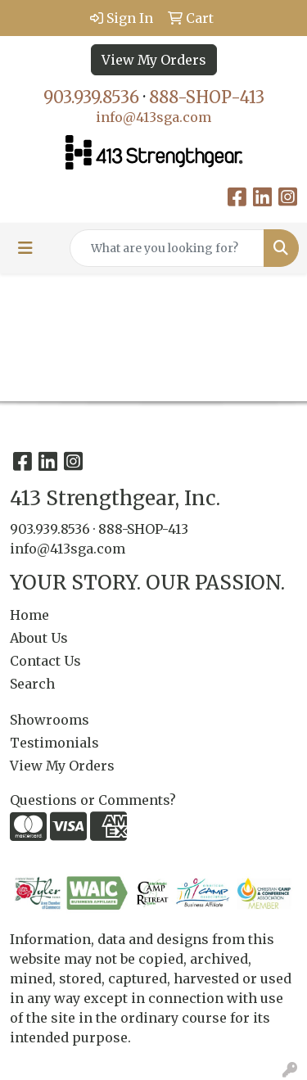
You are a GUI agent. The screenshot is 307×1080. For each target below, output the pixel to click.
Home (29, 615)
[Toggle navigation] (25, 248)
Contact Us (45, 661)
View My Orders (154, 60)
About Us (39, 638)
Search (32, 684)
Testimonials (54, 742)
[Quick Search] (167, 248)
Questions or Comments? (93, 800)
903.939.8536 (91, 97)
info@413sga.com (153, 117)
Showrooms (49, 720)
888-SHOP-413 (206, 97)
